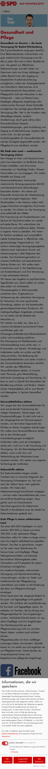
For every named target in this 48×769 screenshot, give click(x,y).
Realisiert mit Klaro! (39, 766)
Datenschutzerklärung (10, 733)
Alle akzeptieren (39, 760)
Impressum (6, 736)
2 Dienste (13, 752)
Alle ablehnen (7, 760)
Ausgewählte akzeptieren (23, 760)
